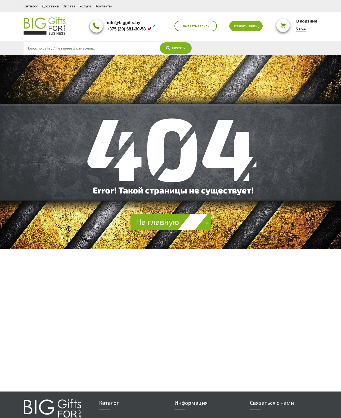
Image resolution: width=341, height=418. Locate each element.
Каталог (31, 6)
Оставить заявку (245, 26)
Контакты (103, 6)
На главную (173, 222)
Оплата (69, 6)
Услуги (85, 6)
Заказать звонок (195, 26)
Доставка (50, 6)
